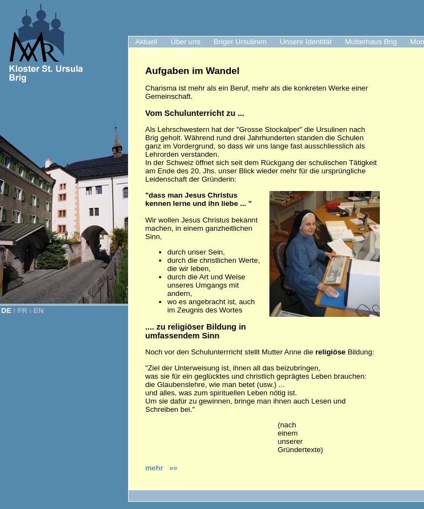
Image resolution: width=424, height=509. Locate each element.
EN (39, 310)
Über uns (185, 42)
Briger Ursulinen (240, 42)
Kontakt (147, 53)
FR (23, 310)
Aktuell (146, 42)
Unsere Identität (306, 42)
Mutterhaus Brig (371, 42)
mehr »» (161, 468)
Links (181, 53)
